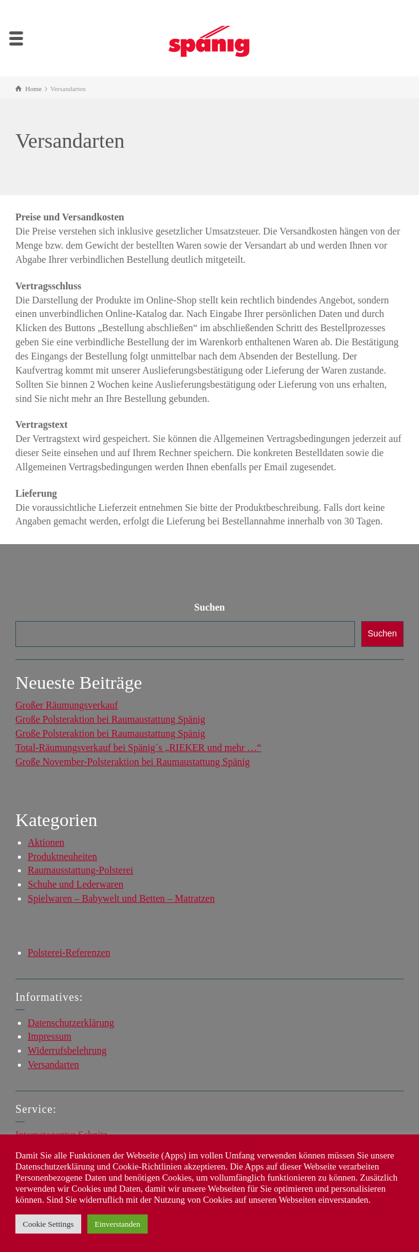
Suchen (209, 607)
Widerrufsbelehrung (67, 1050)
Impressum (49, 1036)
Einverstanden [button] (117, 1224)
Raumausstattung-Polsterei (81, 870)
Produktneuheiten (62, 856)
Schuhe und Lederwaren (76, 884)
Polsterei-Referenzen (69, 952)
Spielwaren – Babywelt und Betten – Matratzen (121, 898)
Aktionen (46, 842)
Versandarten (53, 1064)
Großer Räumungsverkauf (66, 705)
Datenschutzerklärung (71, 1022)
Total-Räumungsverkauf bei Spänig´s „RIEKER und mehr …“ (138, 747)
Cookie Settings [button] (48, 1224)
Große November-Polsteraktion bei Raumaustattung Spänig (132, 761)
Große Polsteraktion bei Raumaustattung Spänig (110, 719)
